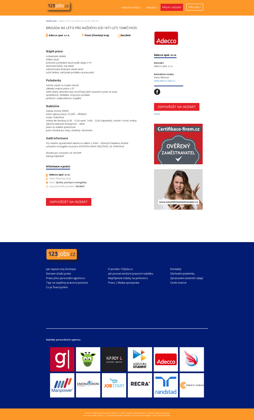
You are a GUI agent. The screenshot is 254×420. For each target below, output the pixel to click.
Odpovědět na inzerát (69, 202)
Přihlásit (195, 7)
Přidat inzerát (172, 7)
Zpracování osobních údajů (186, 278)
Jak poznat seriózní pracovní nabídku (130, 273)
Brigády (151, 7)
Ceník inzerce (178, 282)
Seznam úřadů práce (58, 273)
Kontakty (175, 269)
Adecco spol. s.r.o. (59, 35)
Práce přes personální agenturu (65, 278)
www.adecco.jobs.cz (164, 80)
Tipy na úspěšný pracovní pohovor (67, 282)
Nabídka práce (130, 7)
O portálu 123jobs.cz (120, 269)
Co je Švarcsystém (57, 287)
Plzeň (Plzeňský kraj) (97, 35)
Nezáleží (126, 35)
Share (157, 113)
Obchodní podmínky (182, 273)
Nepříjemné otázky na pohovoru (128, 278)
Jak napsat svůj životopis (61, 269)
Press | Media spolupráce (123, 282)
